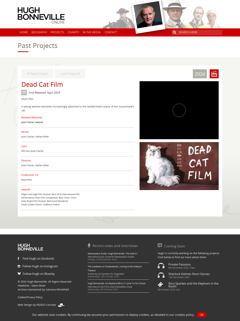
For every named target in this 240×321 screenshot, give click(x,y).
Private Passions (179, 264)
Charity (73, 32)
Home (24, 32)
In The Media (92, 32)
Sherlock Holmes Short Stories (189, 273)
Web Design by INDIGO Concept (41, 304)
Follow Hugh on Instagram (38, 266)
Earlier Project (37, 73)
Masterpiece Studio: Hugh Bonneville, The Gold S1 (113, 253)
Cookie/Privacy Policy (30, 297)
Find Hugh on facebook (36, 258)
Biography (39, 32)
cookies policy (184, 315)
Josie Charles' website (32, 122)
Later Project (70, 73)
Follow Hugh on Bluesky (36, 274)
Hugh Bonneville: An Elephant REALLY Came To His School (116, 283)
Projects (57, 32)
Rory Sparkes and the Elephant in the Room (193, 285)
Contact (111, 32)
